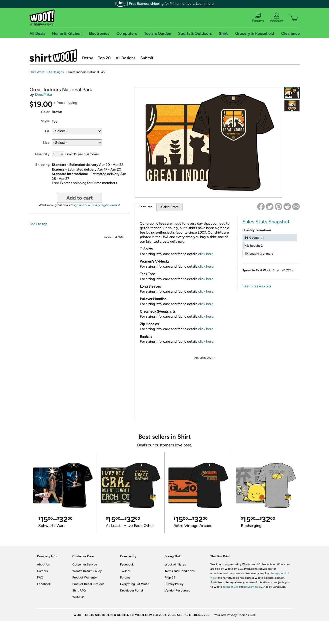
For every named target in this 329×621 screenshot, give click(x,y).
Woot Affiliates (175, 564)
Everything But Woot (134, 584)
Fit (47, 131)
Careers (42, 571)
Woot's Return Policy (87, 571)
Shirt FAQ (79, 590)
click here (205, 254)
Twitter (125, 571)
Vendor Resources (177, 590)
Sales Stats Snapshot (266, 222)
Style (45, 121)
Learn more (205, 4)
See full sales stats (256, 286)
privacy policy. (253, 586)
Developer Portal (131, 590)
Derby (87, 58)
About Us (43, 564)
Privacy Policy (174, 584)
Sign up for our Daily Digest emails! (96, 205)
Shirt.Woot (53, 55)
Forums (258, 18)
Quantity (42, 154)
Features (146, 207)
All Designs (125, 58)
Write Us (78, 597)
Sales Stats (170, 207)
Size (46, 143)
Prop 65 (170, 577)
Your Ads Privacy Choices (231, 615)
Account (276, 18)
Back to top (38, 224)
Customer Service (84, 564)
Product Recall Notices (88, 584)
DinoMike (43, 94)
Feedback (44, 584)
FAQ (40, 577)
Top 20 (104, 58)
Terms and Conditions (180, 571)
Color (45, 112)
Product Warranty (84, 577)
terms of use (230, 586)
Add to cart (79, 198)
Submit (146, 58)
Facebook (127, 564)
